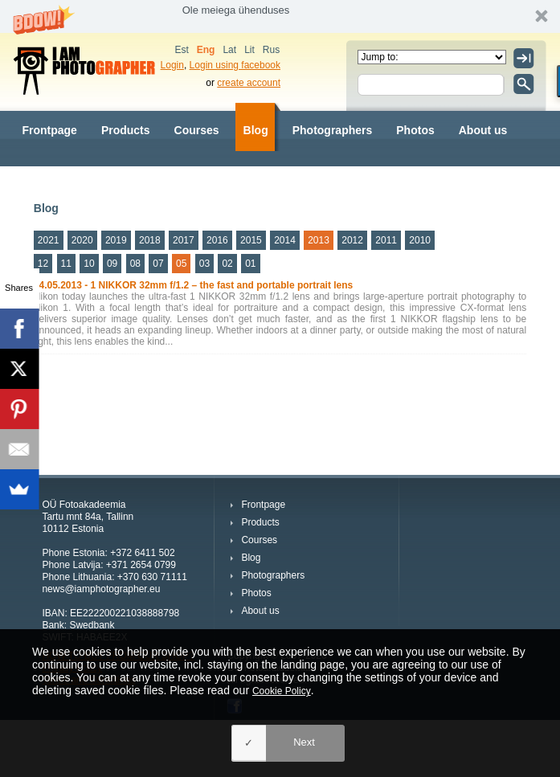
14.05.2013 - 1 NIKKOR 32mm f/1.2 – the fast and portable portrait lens (193, 285)
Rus (271, 49)
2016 (217, 240)
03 (204, 263)
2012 (352, 240)
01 (250, 263)
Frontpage (49, 130)
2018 (150, 240)
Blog (255, 130)
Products (125, 130)
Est (181, 49)
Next (304, 742)
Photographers (332, 130)
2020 (82, 240)
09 (112, 263)
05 (181, 263)
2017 (183, 240)
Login (172, 65)
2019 (116, 240)
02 (227, 263)
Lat (229, 49)
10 (89, 263)
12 (43, 263)
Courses (196, 130)
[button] (280, 16)
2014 (285, 240)
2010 (420, 240)
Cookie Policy (281, 691)
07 (158, 263)
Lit (249, 49)
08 (135, 263)
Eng (206, 49)
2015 (251, 240)
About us (483, 130)
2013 (318, 240)
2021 (48, 240)
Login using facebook (235, 65)
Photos (415, 130)
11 (66, 263)
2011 (386, 240)
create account (248, 82)
